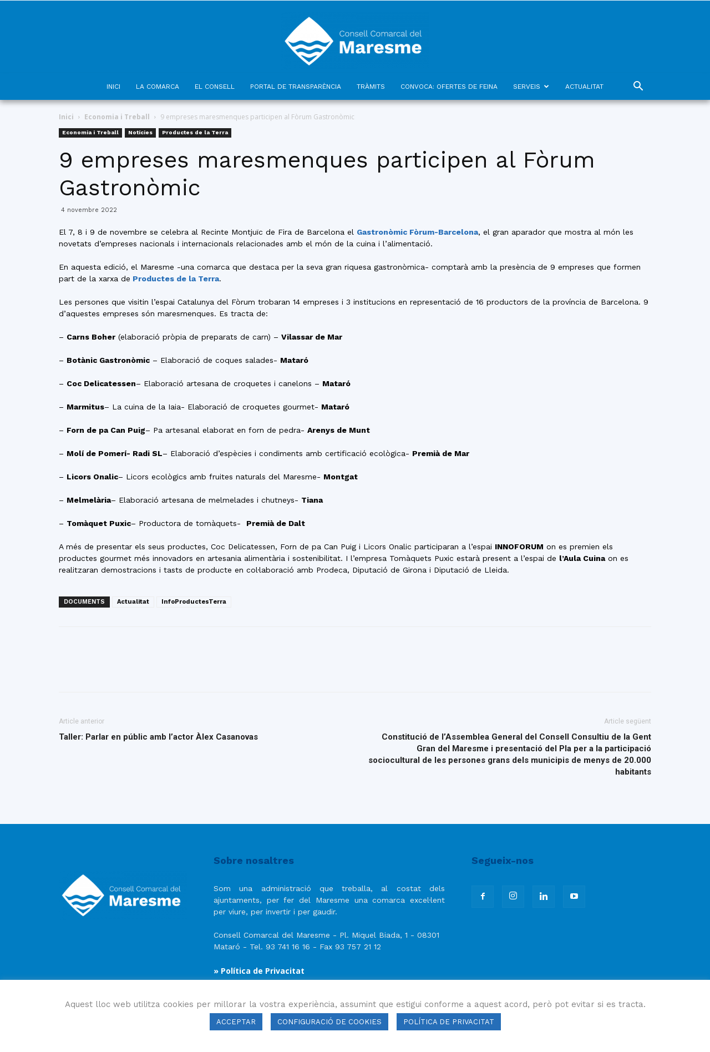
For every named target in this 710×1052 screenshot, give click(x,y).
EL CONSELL (215, 86)
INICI (113, 86)
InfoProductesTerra (193, 601)
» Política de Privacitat (259, 970)
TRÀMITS (371, 86)
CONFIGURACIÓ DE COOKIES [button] (329, 1022)
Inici (66, 117)
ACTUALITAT (584, 86)
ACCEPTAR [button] (236, 1022)
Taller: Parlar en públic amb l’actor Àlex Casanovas (158, 737)
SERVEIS (531, 86)
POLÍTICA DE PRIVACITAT (448, 1022)
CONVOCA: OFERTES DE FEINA (449, 86)
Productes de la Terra (195, 132)
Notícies (140, 132)
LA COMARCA (157, 86)
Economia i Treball (117, 117)
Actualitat (133, 601)
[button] (638, 87)
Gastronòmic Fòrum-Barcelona (417, 231)
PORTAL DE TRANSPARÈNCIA (295, 86)
